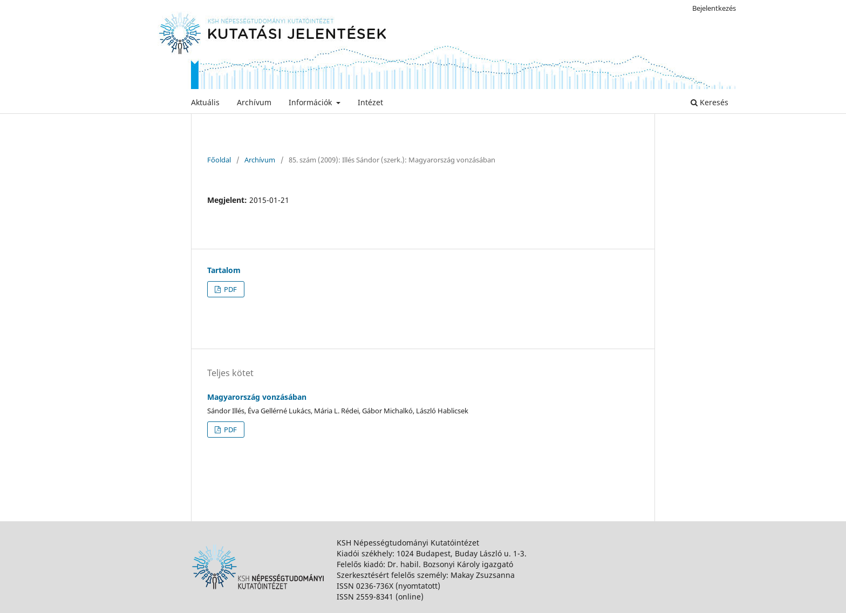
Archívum (254, 102)
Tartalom (224, 270)
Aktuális (205, 102)
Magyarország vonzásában (256, 397)
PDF (229, 289)
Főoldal (219, 160)
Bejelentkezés (714, 8)
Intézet (370, 102)
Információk (311, 102)
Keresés (709, 102)
